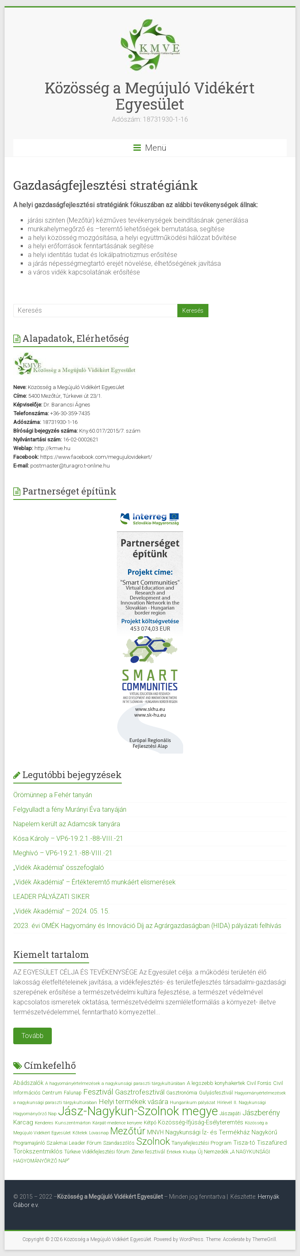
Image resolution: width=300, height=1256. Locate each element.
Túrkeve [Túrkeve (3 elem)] (72, 1152)
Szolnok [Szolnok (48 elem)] (153, 1141)
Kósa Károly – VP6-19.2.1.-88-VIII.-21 (68, 838)
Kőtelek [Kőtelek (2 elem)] (80, 1133)
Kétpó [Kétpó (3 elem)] (150, 1123)
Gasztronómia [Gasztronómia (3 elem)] (181, 1093)
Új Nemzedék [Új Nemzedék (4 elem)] (213, 1151)
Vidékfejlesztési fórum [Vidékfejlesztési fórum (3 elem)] (106, 1152)
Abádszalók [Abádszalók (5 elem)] (28, 1083)
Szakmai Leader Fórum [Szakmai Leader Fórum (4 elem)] (74, 1143)
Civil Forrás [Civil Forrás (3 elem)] (259, 1083)
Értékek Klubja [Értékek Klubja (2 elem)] (181, 1152)
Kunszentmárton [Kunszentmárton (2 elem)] (73, 1123)
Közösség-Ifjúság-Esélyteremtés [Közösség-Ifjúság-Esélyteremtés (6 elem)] (200, 1122)
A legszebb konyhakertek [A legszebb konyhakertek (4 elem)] (216, 1083)
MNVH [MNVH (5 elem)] (155, 1132)
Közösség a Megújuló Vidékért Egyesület (150, 96)
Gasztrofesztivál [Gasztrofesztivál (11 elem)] (140, 1092)
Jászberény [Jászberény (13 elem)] (261, 1113)
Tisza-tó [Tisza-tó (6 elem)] (244, 1142)
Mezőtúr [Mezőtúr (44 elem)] (127, 1131)
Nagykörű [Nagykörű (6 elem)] (264, 1132)
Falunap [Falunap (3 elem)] (73, 1093)
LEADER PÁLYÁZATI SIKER (51, 897)
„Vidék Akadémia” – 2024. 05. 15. (61, 911)
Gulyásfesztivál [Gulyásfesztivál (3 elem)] (216, 1093)
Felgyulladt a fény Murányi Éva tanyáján (69, 809)
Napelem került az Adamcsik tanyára (66, 824)
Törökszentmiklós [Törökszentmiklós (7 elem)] (38, 1151)
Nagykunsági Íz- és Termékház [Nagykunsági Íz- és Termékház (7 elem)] (207, 1132)
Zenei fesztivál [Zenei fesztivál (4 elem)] (148, 1151)
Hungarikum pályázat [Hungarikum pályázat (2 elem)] (192, 1102)
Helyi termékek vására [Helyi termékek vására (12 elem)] (133, 1101)
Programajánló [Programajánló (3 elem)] (29, 1143)
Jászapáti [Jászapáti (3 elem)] (230, 1113)
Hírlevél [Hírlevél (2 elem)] (224, 1102)
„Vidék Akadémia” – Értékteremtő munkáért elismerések (94, 882)
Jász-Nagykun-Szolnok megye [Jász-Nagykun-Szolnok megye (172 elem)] (138, 1111)
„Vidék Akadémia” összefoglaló (58, 868)
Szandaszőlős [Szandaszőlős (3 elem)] (119, 1143)
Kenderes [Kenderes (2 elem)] (44, 1123)
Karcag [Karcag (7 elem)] (23, 1122)
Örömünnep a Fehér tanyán (52, 795)
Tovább (33, 1036)
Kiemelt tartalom (51, 954)
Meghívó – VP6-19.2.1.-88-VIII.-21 (63, 853)
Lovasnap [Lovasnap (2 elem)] (99, 1133)
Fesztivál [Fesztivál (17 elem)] (98, 1092)
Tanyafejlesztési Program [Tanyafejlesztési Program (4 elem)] (202, 1143)
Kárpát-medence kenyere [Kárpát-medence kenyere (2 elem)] (117, 1123)
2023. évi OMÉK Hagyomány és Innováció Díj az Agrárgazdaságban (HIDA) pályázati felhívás (147, 926)
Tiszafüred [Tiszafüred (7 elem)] (272, 1142)
